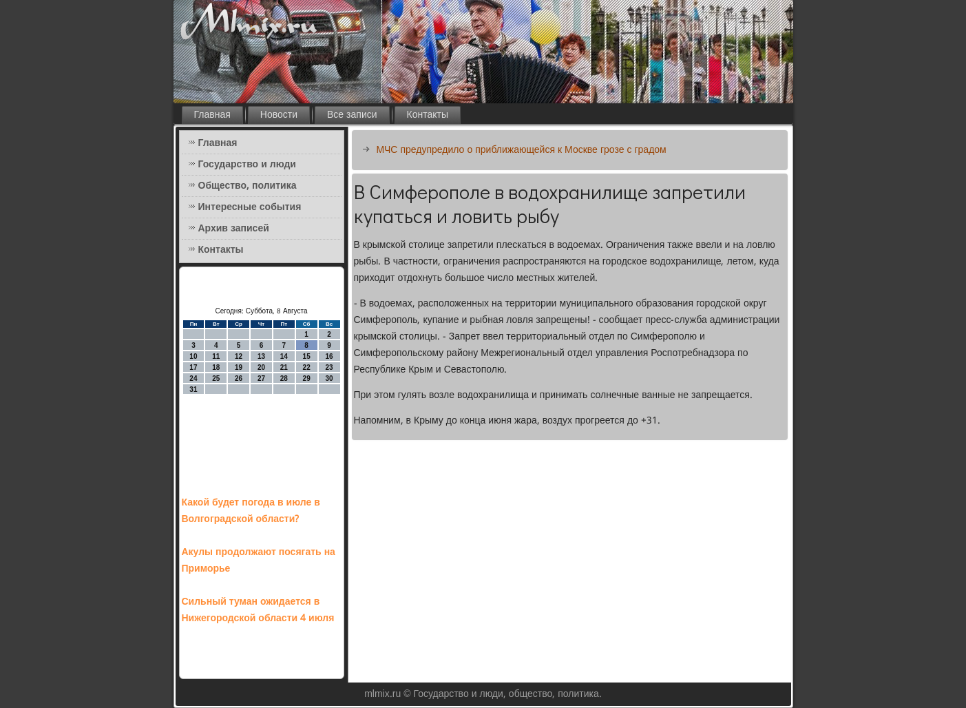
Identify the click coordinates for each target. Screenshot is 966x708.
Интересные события (250, 207)
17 (193, 367)
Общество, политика (247, 186)
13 (261, 356)
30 (329, 378)
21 (284, 367)
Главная (212, 115)
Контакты (427, 115)
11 (216, 356)
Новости (278, 115)
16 (329, 356)
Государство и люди (247, 164)
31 (193, 389)
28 (284, 378)
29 (307, 378)
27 (261, 378)
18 (216, 367)
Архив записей (233, 228)
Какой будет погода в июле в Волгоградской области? (251, 511)
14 (284, 356)
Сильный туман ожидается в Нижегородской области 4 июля (258, 610)
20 (261, 367)
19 (238, 367)
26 (238, 378)
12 (238, 356)
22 (307, 367)
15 (307, 356)
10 (193, 356)
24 (193, 378)
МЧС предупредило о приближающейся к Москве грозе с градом (521, 150)
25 (216, 378)
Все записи (352, 115)
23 (329, 367)
